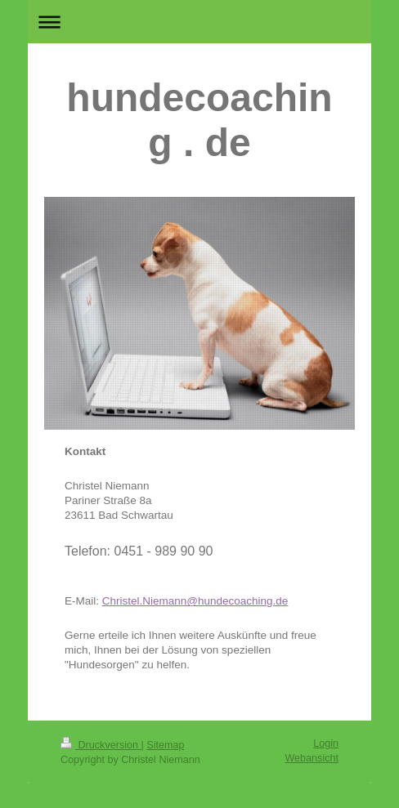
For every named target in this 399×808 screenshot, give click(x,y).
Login (325, 743)
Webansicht (311, 758)
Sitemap (165, 745)
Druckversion (101, 745)
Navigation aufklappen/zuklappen (199, 21)
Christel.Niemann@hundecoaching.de (195, 601)
